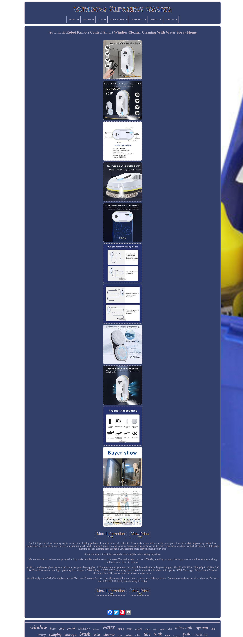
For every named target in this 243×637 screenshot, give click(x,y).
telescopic (184, 627)
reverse (147, 629)
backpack (176, 636)
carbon (128, 635)
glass (155, 629)
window (38, 627)
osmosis (162, 629)
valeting (201, 634)
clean (129, 629)
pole (187, 634)
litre (147, 634)
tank (158, 634)
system (202, 627)
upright (138, 629)
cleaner (109, 634)
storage (70, 634)
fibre (120, 635)
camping (55, 635)
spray (167, 635)
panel (71, 628)
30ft (213, 629)
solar (97, 635)
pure (61, 628)
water (109, 627)
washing (96, 629)
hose (53, 628)
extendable (84, 628)
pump (121, 629)
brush (85, 634)
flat (170, 628)
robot (138, 635)
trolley (42, 635)
